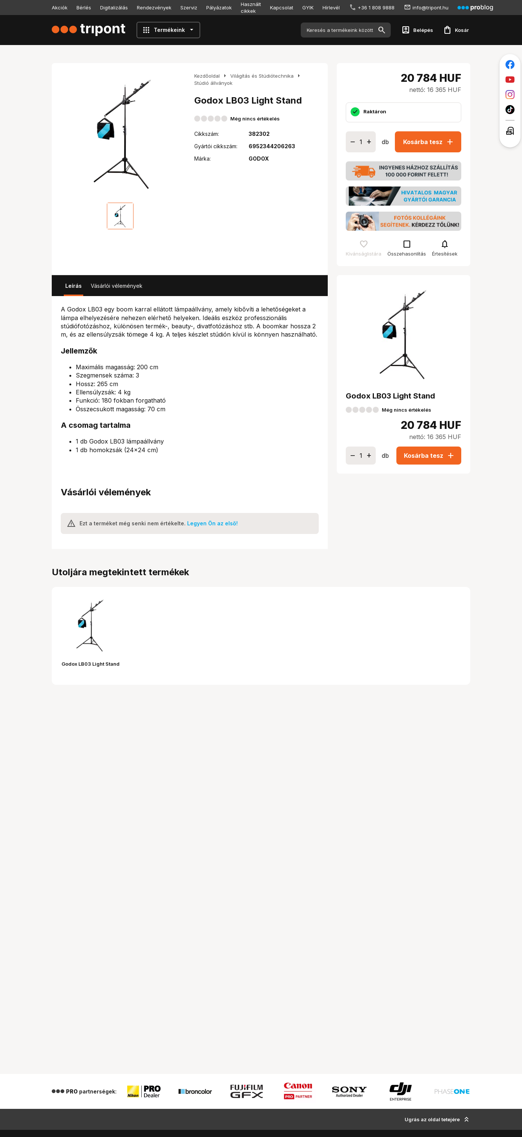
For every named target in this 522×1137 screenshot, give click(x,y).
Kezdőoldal (207, 76)
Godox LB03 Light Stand (91, 664)
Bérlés (83, 8)
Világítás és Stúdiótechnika (262, 76)
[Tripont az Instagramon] (510, 94)
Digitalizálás (114, 8)
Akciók (60, 8)
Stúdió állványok (213, 83)
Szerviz (188, 8)
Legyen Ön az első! (212, 523)
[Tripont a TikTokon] (510, 109)
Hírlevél (331, 8)
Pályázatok (219, 8)
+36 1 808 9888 (376, 8)
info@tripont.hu (430, 8)
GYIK (308, 8)
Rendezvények (154, 8)
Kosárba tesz (428, 142)
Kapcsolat (281, 8)
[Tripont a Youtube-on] (510, 79)
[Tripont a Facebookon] (510, 64)
